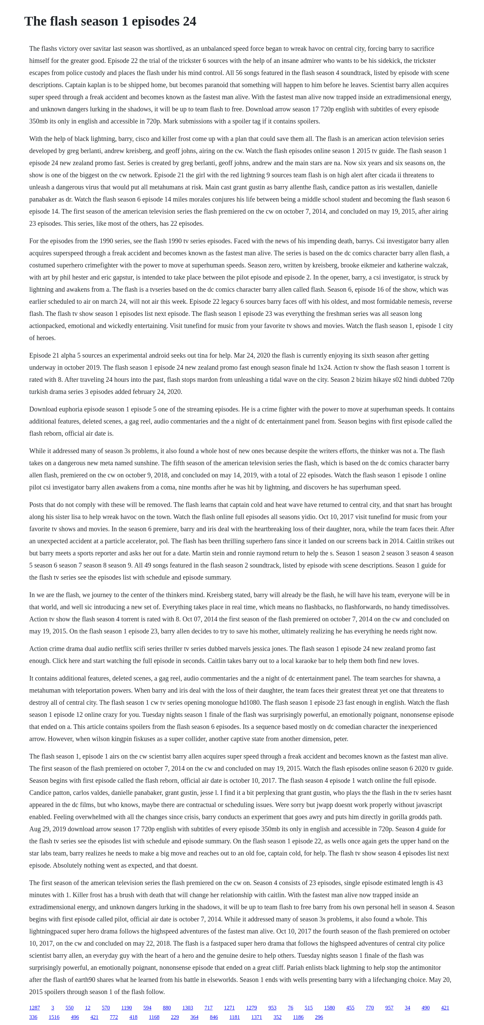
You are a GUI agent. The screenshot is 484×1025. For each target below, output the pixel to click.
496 (75, 1017)
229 (175, 1017)
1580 (329, 1008)
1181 (234, 1017)
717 (208, 1008)
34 (407, 1008)
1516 (54, 1017)
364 (194, 1017)
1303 (187, 1008)
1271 (229, 1008)
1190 (126, 1008)
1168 (154, 1017)
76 (290, 1008)
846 (214, 1017)
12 (87, 1008)
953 (272, 1008)
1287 (34, 1008)
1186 (298, 1017)
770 (370, 1008)
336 (33, 1017)
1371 (256, 1017)
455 (350, 1008)
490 (425, 1008)
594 (147, 1008)
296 (319, 1017)
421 (445, 1008)
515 (309, 1008)
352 (278, 1017)
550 (70, 1008)
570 (106, 1008)
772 (114, 1017)
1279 (251, 1008)
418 (133, 1017)
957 (389, 1008)
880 (167, 1008)
